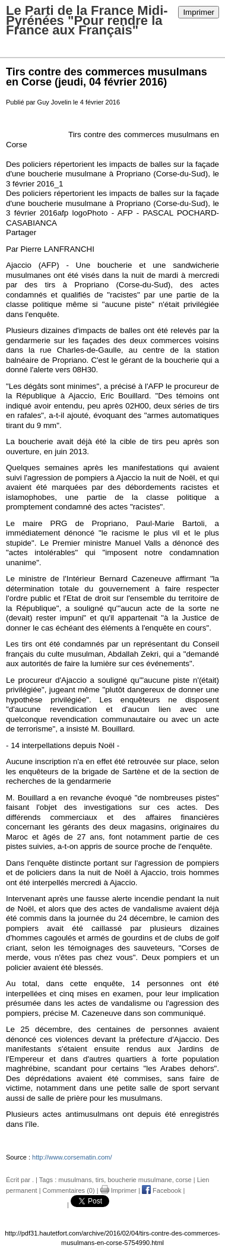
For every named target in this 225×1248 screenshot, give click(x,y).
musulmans (74, 1179)
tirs (100, 1179)
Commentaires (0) (69, 1190)
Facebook (161, 1190)
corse (184, 1179)
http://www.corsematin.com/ (72, 1157)
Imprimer (198, 12)
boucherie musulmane (139, 1179)
